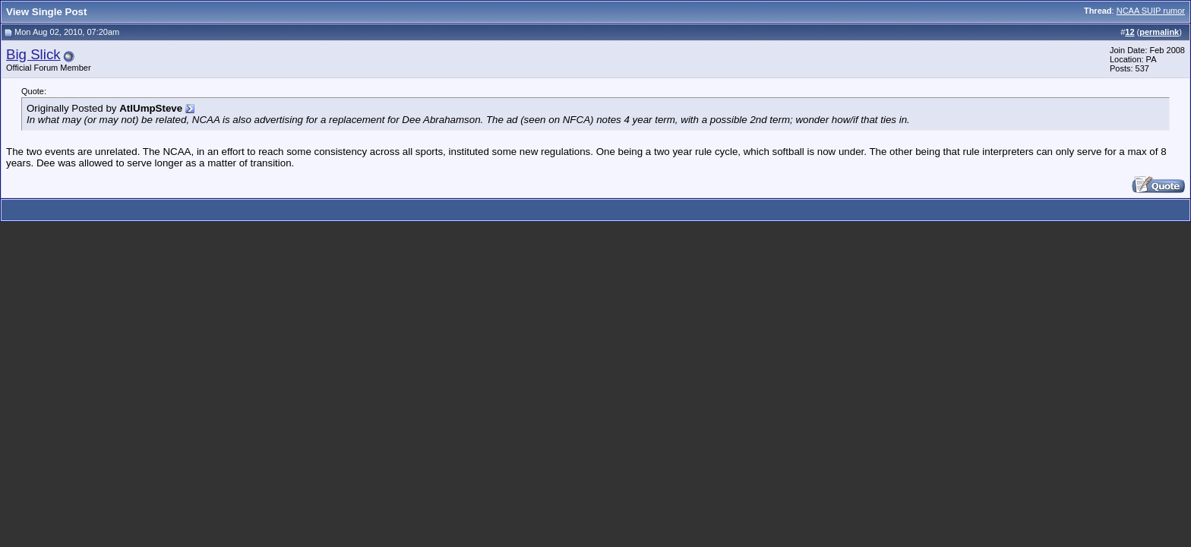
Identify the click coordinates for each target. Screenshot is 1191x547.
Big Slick (33, 54)
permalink (1159, 31)
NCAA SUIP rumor (1151, 10)
